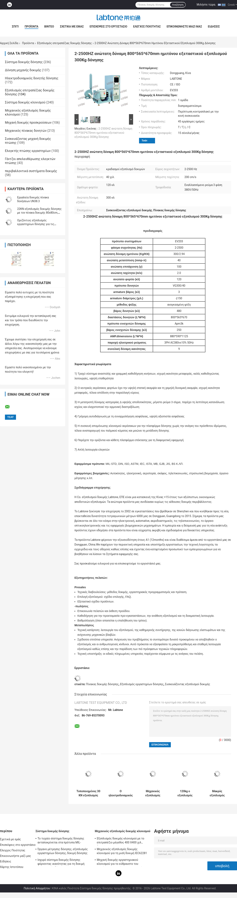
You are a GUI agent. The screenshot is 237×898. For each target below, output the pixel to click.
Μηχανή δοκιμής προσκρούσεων (28, 122)
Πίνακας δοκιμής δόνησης (102, 684)
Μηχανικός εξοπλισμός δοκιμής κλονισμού (122, 831)
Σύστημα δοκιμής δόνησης (24, 62)
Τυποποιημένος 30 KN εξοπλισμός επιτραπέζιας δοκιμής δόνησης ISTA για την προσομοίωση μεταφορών (88, 793)
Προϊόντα (32, 26)
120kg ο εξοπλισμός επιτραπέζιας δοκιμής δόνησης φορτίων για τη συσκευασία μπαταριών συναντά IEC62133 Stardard (185, 793)
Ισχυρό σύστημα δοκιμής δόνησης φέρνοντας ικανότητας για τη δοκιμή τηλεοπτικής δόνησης (61, 862)
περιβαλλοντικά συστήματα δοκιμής (31, 171)
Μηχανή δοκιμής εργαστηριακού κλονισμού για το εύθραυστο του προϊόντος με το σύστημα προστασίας (121, 862)
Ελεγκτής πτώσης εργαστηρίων (28, 151)
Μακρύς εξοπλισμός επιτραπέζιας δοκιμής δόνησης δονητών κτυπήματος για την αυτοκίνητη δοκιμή (217, 793)
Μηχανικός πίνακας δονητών (26, 131)
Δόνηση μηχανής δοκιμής (23, 70)
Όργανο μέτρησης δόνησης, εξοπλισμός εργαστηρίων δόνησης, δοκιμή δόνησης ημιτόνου (63, 852)
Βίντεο (49, 26)
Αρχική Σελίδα (9, 43)
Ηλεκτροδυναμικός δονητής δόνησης (31, 78)
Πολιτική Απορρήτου (37, 888)
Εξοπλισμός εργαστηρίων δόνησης (142, 684)
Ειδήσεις (214, 26)
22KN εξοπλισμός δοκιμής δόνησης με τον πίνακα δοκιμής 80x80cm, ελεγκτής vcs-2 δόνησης (39, 212)
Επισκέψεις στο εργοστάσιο (108, 26)
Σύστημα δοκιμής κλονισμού (25, 102)
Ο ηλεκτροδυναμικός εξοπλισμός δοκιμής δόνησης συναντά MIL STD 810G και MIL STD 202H (121, 793)
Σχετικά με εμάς (72, 26)
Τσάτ (144, 140)
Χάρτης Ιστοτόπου (11, 867)
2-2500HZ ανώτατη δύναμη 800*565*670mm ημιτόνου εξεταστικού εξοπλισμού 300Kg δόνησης (103, 132)
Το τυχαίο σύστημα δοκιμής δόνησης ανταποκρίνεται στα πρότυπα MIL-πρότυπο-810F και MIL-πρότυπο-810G (61, 841)
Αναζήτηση (177, 4)
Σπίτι (15, 26)
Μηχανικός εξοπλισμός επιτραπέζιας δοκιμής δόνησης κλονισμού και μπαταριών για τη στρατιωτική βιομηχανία (153, 793)
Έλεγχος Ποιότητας (147, 26)
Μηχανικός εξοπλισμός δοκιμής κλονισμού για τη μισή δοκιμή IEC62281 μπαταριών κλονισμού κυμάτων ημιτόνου (123, 852)
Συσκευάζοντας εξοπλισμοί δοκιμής (187, 684)
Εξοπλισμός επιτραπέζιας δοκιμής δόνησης (64, 43)
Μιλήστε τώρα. (206, 4)
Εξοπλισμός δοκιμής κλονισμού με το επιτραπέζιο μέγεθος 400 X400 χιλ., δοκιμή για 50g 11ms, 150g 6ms (120, 841)
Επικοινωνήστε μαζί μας (184, 26)
